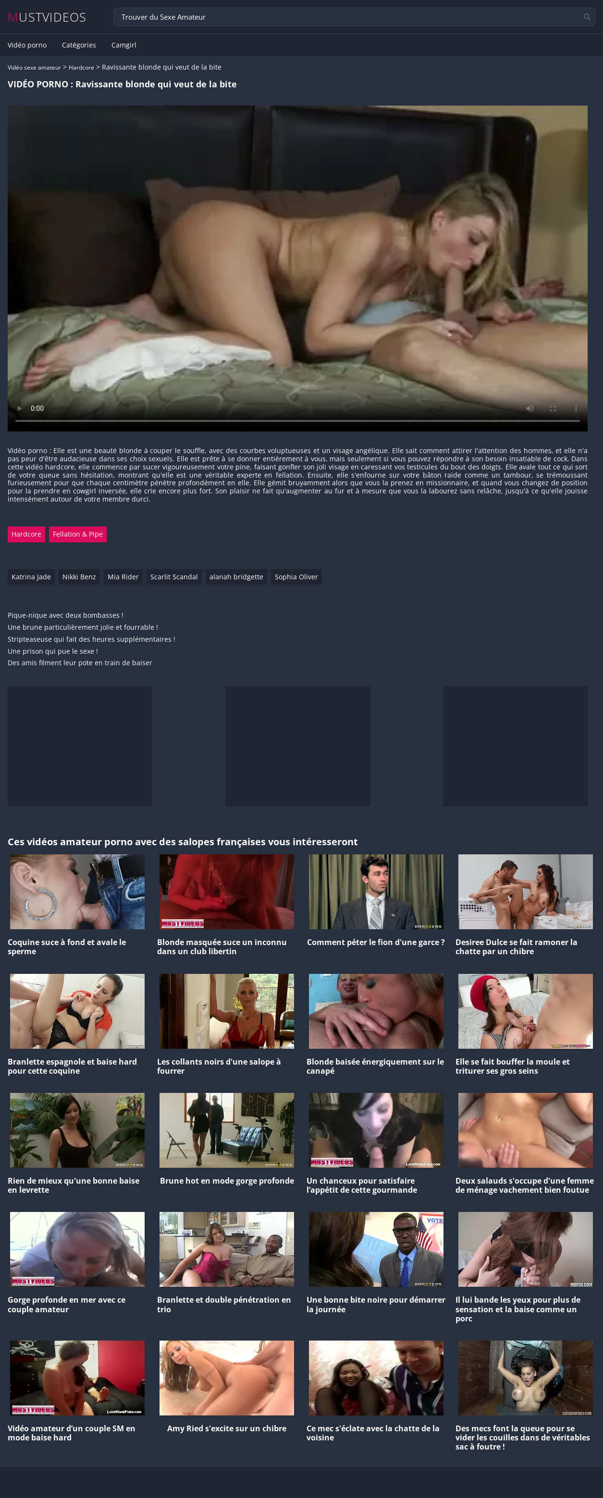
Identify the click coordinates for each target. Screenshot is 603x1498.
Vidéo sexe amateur (34, 67)
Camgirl (123, 45)
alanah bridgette (236, 576)
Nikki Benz (79, 576)
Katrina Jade (31, 576)
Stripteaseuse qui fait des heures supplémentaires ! (91, 639)
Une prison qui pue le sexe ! (53, 651)
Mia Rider (123, 576)
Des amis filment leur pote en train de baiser (80, 663)
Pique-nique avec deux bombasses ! (65, 615)
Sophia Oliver (296, 576)
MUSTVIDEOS (47, 17)
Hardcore (81, 67)
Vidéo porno (27, 45)
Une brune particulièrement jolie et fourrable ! (83, 627)
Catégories (79, 45)
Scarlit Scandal (174, 576)
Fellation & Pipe (78, 534)
